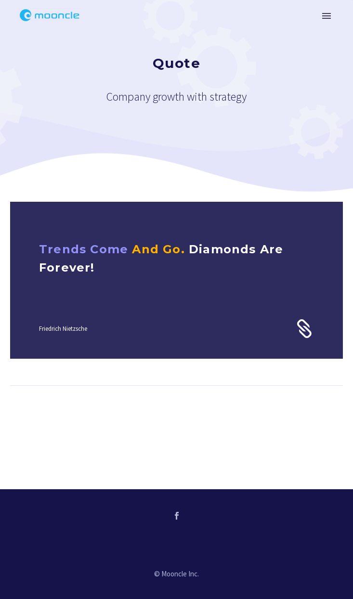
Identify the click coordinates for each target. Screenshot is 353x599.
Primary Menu (326, 16)
